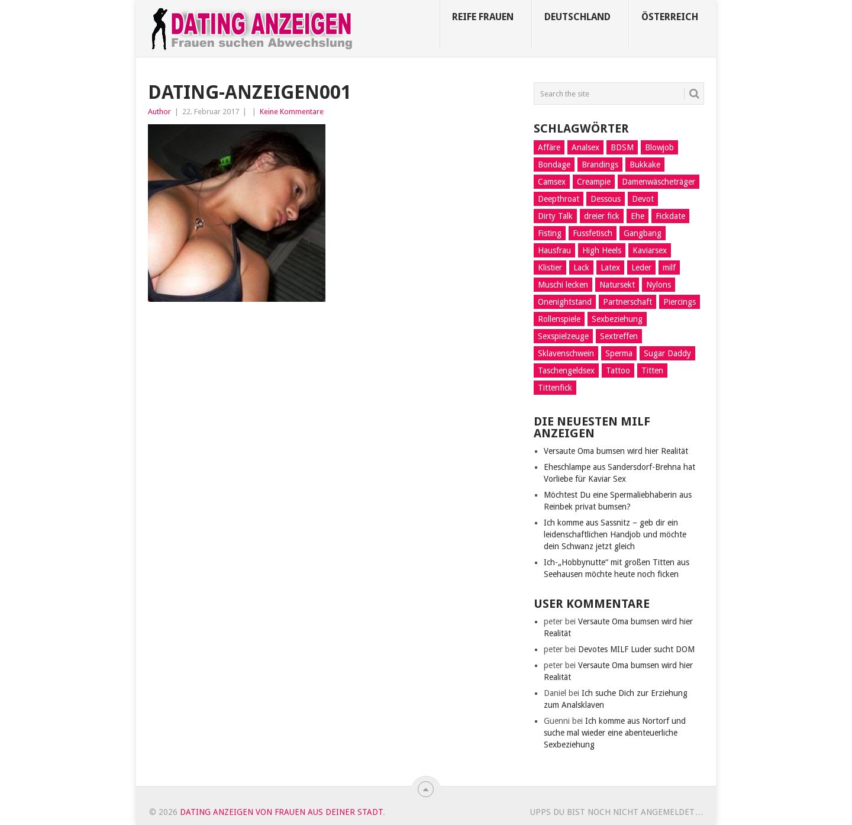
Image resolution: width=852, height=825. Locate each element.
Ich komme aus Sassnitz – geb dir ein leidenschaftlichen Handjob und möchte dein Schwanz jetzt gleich (615, 534)
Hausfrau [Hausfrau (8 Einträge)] (554, 250)
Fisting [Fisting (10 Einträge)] (549, 233)
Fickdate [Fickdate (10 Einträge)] (670, 216)
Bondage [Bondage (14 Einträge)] (554, 164)
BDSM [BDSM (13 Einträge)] (622, 147)
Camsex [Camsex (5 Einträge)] (552, 181)
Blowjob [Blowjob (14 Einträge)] (659, 147)
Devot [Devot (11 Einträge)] (643, 199)
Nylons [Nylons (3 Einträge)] (658, 284)
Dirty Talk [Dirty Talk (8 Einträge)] (555, 216)
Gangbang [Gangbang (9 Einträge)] (642, 233)
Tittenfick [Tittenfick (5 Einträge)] (555, 387)
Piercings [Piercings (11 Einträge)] (679, 302)
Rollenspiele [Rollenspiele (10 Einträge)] (559, 319)
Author (159, 111)
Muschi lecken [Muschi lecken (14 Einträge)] (563, 284)
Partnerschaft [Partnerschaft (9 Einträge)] (627, 302)
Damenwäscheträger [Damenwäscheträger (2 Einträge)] (658, 181)
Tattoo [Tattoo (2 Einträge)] (618, 370)
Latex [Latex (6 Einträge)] (610, 267)
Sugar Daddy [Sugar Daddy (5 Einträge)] (667, 353)
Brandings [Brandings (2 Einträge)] (600, 164)
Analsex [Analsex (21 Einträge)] (585, 147)
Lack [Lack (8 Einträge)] (581, 267)
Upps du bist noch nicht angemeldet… (616, 812)
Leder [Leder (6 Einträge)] (641, 267)
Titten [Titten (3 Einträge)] (652, 370)
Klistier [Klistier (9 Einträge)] (550, 267)
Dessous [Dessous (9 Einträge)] (605, 199)
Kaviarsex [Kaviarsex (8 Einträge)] (649, 250)
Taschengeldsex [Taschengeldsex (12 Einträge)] (566, 370)
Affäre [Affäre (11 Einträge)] (549, 147)
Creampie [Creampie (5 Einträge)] (594, 181)
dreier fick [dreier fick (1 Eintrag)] (601, 216)
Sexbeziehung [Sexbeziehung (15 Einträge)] (617, 319)
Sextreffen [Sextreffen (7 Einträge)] (619, 336)
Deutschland (577, 16)
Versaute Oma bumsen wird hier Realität (616, 451)
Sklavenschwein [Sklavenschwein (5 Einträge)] (566, 353)
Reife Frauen (483, 16)
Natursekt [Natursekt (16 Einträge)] (617, 284)
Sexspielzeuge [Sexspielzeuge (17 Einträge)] (563, 336)
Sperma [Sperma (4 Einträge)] (618, 353)
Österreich (669, 16)
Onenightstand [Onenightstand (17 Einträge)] (565, 302)
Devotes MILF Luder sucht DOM (636, 649)
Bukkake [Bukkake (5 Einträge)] (645, 164)
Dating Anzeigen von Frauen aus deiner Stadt (281, 812)
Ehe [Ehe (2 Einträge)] (637, 216)
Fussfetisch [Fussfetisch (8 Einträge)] (592, 233)
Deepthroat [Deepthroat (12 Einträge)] (558, 199)
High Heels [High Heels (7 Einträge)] (601, 250)
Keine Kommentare (292, 111)
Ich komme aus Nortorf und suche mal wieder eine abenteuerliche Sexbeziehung (615, 732)
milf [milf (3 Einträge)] (669, 267)
